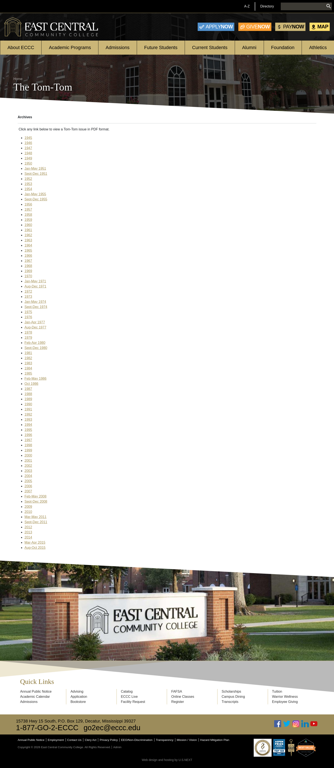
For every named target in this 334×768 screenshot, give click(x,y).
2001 (28, 460)
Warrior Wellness (285, 696)
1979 (28, 337)
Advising (77, 691)
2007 (28, 491)
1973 (28, 296)
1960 (28, 225)
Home (18, 79)
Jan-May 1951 (35, 168)
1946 (28, 143)
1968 (28, 266)
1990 (28, 404)
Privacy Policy (109, 740)
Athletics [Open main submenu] (318, 47)
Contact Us (74, 740)
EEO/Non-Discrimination (137, 740)
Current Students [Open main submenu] (209, 47)
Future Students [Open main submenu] (160, 47)
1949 (28, 158)
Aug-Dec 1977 (35, 327)
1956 (28, 204)
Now (219, 26)
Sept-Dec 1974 (35, 307)
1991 (28, 409)
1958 (28, 214)
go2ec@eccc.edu (112, 728)
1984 (28, 368)
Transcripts (230, 702)
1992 (28, 414)
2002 (28, 465)
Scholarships (231, 691)
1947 (28, 148)
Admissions (28, 702)
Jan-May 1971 (35, 281)
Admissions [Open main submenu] (118, 47)
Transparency (165, 740)
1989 (28, 399)
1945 (28, 138)
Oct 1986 (31, 383)
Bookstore (78, 702)
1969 (28, 271)
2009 (28, 506)
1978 (28, 332)
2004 (28, 476)
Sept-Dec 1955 (35, 199)
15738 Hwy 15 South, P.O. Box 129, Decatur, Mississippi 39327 (76, 721)
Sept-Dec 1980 (35, 348)
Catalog (126, 691)
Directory (267, 6)
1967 (28, 261)
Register (177, 702)
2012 (28, 527)
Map (322, 26)
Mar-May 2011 (35, 517)
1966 (28, 255)
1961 (28, 230)
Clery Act (90, 740)
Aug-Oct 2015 (35, 547)
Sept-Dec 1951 (35, 173)
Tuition (277, 691)
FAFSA (176, 691)
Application (79, 696)
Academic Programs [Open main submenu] (70, 47)
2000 (28, 455)
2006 (28, 486)
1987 (28, 389)
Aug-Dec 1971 (35, 286)
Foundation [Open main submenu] (282, 47)
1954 (28, 189)
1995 (28, 430)
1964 (28, 245)
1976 (28, 317)
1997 (28, 440)
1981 (28, 353)
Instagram (296, 723)
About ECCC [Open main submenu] (20, 47)
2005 (28, 481)
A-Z (247, 6)
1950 (28, 163)
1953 (28, 184)
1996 (28, 435)
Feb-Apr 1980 (34, 343)
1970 (28, 276)
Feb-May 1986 (35, 378)
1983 (28, 363)
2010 (28, 512)
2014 (28, 537)
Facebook (278, 723)
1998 (28, 445)
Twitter (287, 723)
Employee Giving (285, 702)
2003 (28, 471)
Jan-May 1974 (35, 302)
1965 (28, 250)
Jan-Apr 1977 (34, 322)
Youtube (314, 723)
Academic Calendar (35, 696)
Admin (117, 747)
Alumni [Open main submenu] (249, 47)
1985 (28, 373)
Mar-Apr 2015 (34, 542)
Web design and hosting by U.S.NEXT (167, 760)
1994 (28, 424)
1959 (28, 220)
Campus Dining (233, 696)
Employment (56, 740)
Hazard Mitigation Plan (214, 740)
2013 (28, 532)
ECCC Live (129, 696)
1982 (28, 358)
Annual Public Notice (36, 691)
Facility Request (133, 702)
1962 (28, 235)
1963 (28, 240)
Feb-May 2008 (35, 496)
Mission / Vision (187, 740)
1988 (28, 394)
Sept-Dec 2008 (35, 501)
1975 (28, 312)
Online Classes (182, 696)
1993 (28, 419)
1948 (28, 153)
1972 (28, 291)
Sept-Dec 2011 (35, 522)
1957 (28, 209)
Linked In (305, 723)
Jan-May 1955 (35, 194)
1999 (28, 450)
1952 (28, 179)
